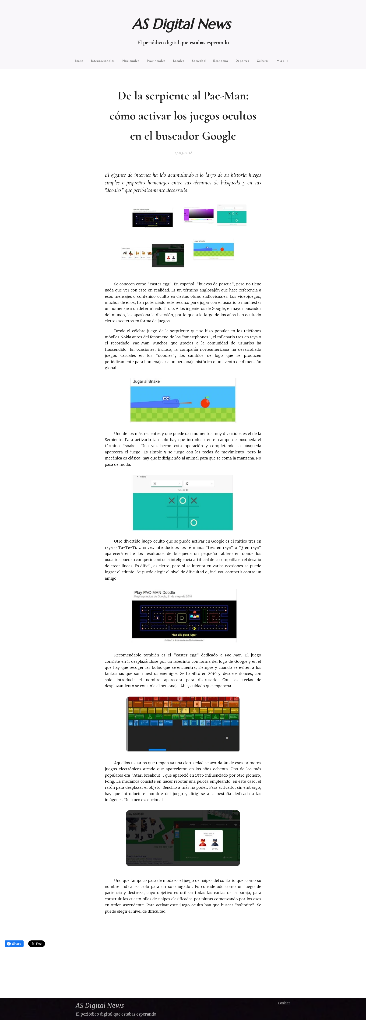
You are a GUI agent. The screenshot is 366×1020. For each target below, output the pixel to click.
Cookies (284, 1003)
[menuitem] (90, 61)
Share (14, 944)
